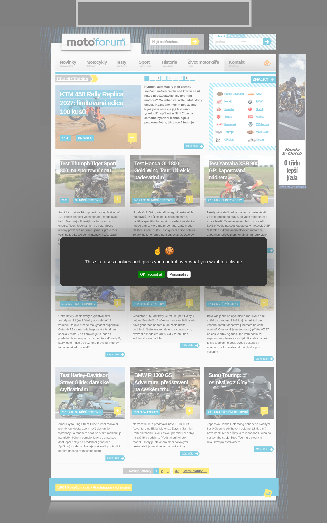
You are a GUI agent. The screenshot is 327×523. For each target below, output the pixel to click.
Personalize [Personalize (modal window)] (179, 274)
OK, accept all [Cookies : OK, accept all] (151, 274)
